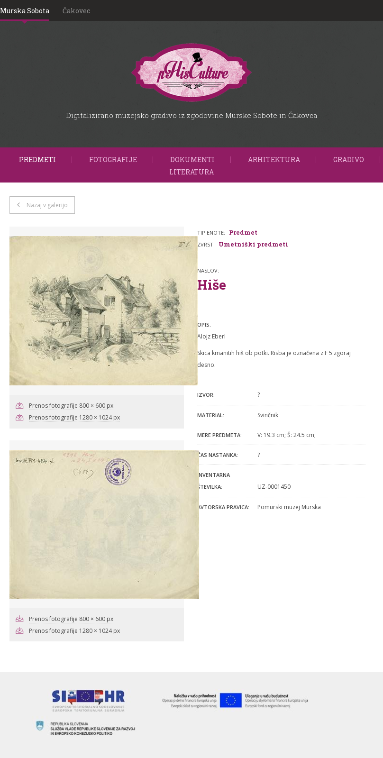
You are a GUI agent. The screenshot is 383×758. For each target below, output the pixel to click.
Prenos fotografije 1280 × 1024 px (74, 417)
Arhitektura (274, 159)
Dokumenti (192, 159)
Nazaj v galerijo (47, 205)
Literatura (191, 171)
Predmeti (37, 159)
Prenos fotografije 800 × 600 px (71, 406)
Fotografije (113, 159)
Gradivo (348, 159)
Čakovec (76, 10)
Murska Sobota (24, 10)
